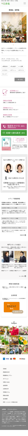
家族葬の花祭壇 (7, 115)
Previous (3, 27)
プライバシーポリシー (12, 409)
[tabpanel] (14, 27)
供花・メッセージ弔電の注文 (10, 402)
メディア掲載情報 (14, 198)
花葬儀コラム (6, 392)
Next (24, 27)
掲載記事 (22, 235)
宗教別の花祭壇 (7, 100)
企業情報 (4, 409)
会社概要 (5, 399)
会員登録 (5, 385)
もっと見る (21, 276)
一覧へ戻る (20, 79)
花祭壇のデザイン (8, 108)
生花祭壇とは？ (14, 91)
